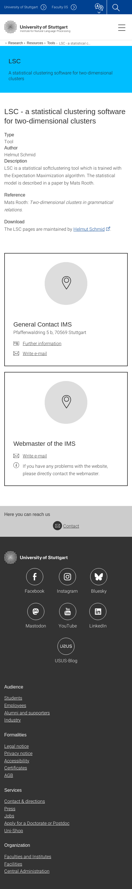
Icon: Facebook (34, 576)
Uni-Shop (13, 830)
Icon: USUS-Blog (66, 646)
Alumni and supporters (27, 713)
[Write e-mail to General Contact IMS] (30, 353)
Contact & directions (24, 801)
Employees (15, 705)
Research (15, 43)
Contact (66, 526)
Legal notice (16, 746)
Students (13, 698)
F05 (60, 7)
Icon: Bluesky (98, 576)
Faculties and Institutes (27, 856)
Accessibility (16, 761)
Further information (42, 343)
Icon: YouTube (67, 611)
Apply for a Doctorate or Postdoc (36, 823)
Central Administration (27, 871)
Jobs (9, 816)
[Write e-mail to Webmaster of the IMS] (30, 455)
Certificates (15, 768)
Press (9, 808)
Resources (35, 43)
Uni (21, 7)
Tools (51, 43)
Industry (12, 720)
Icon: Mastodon (35, 611)
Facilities (13, 864)
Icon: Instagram (67, 576)
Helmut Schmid (89, 229)
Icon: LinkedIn (97, 611)
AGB (8, 775)
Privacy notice (18, 753)
